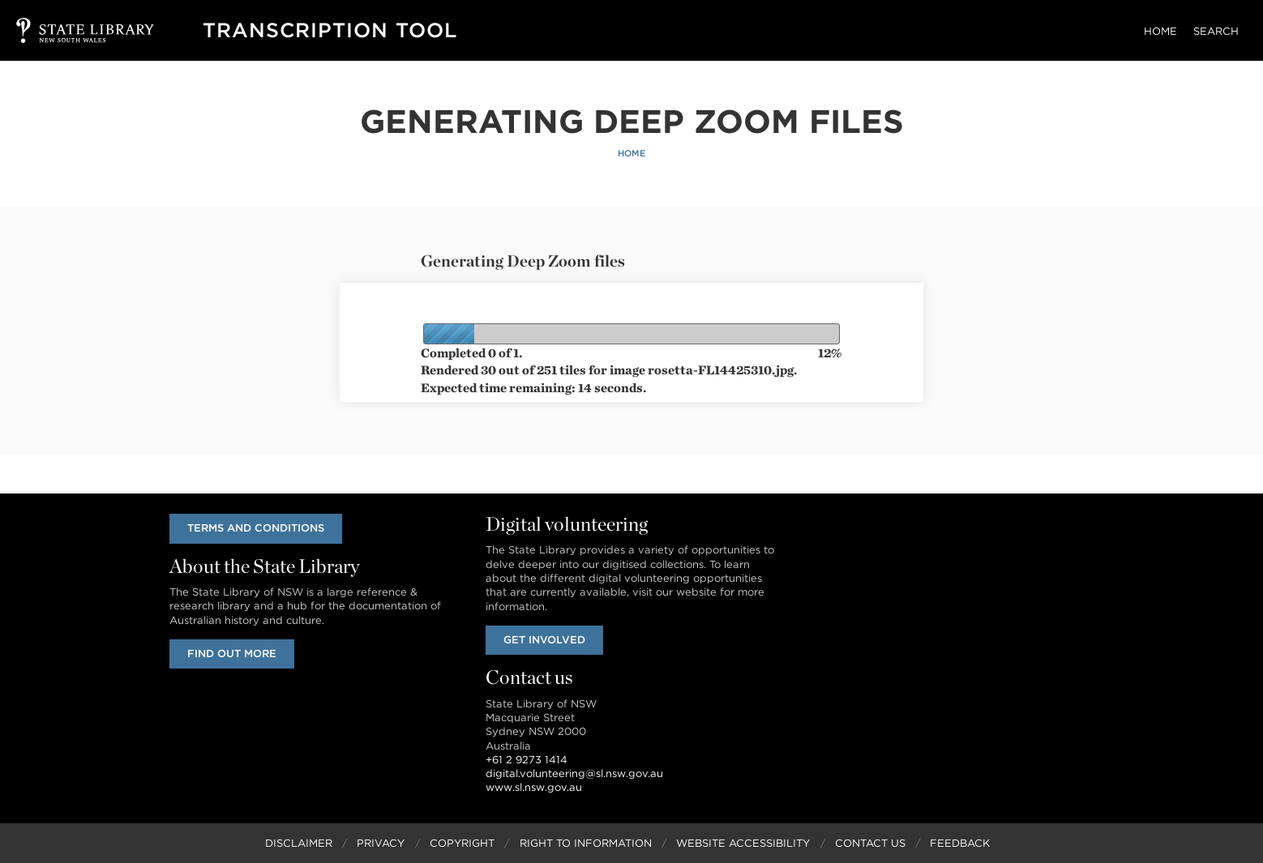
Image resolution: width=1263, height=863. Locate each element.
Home (1160, 31)
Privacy (381, 843)
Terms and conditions (255, 528)
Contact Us (870, 843)
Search (1216, 31)
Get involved (544, 640)
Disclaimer (298, 843)
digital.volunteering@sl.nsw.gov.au (574, 773)
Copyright (462, 843)
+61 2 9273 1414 (526, 760)
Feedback (960, 843)
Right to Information (586, 843)
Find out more (231, 653)
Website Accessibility (743, 843)
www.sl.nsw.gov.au (534, 787)
